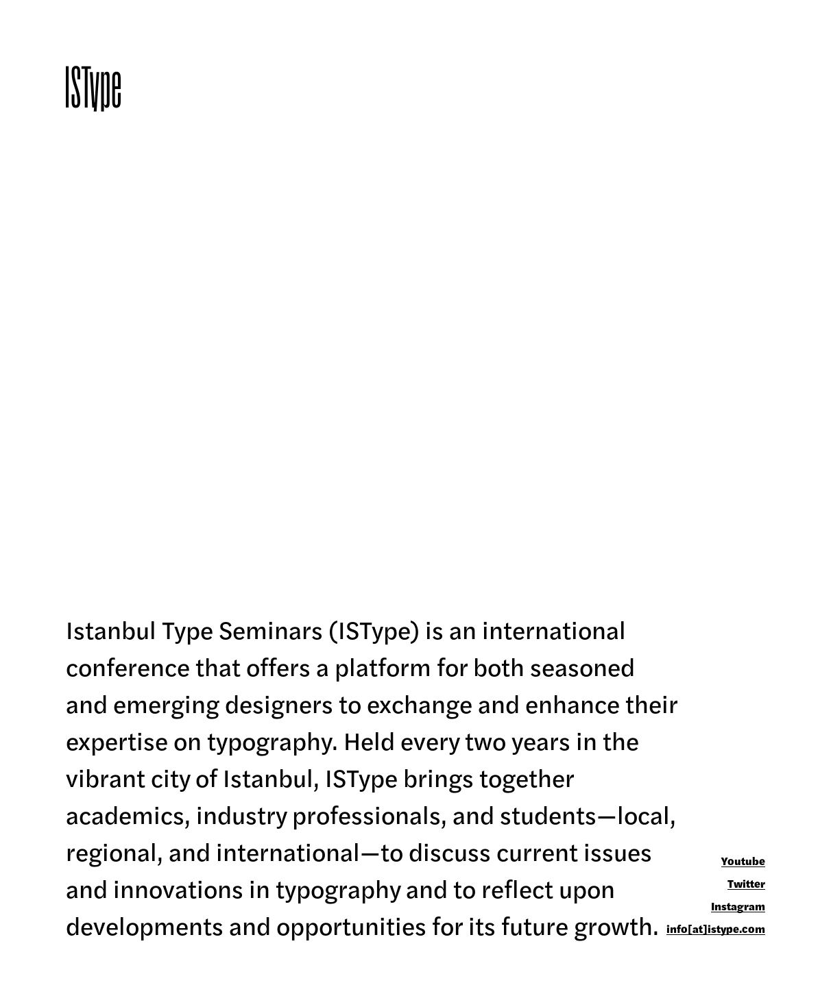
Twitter (746, 884)
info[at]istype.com (715, 929)
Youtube (743, 861)
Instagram (738, 906)
